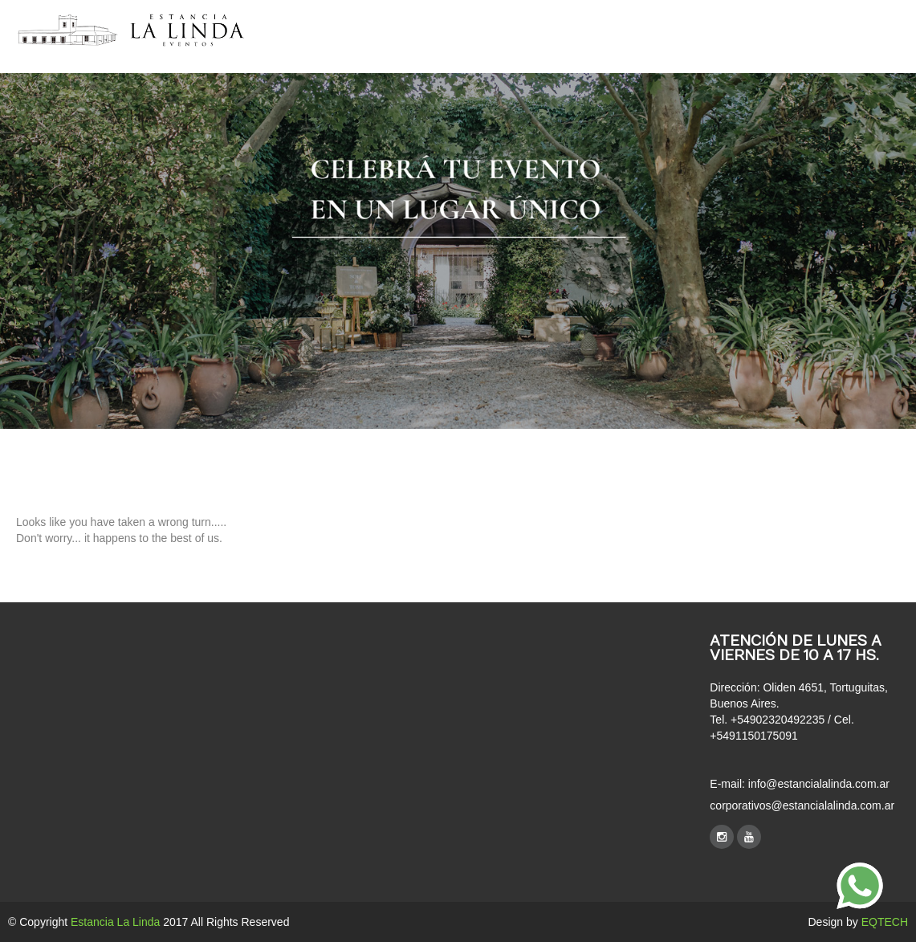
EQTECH (884, 921)
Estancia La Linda (115, 921)
